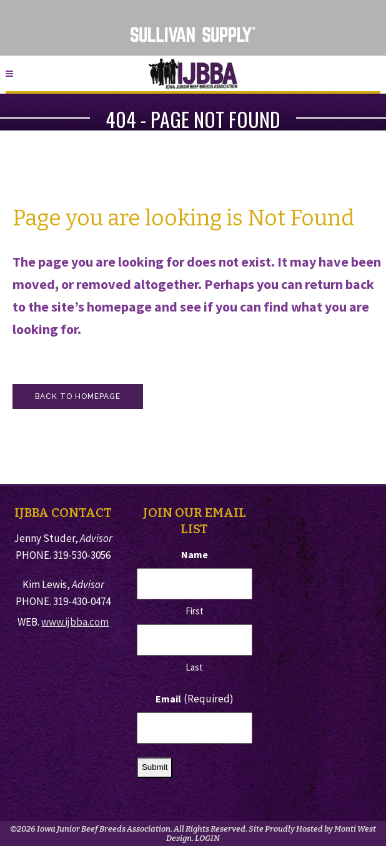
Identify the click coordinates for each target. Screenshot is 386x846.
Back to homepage (78, 396)
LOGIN (207, 838)
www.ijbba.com (75, 622)
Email (195, 699)
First (195, 611)
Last (194, 667)
